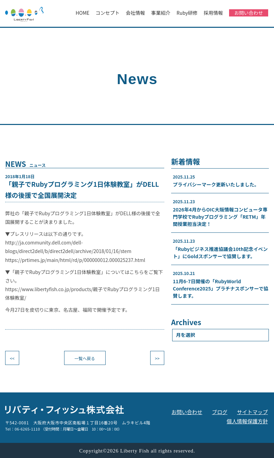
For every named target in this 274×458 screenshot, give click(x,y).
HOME (83, 12)
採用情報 (213, 12)
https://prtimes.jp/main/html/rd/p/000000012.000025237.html (75, 259)
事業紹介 (160, 12)
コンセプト (108, 12)
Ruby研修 (187, 12)
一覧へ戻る (84, 358)
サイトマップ (252, 411)
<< (12, 358)
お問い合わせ (248, 12)
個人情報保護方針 (247, 421)
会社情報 (135, 12)
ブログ (219, 411)
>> (157, 358)
